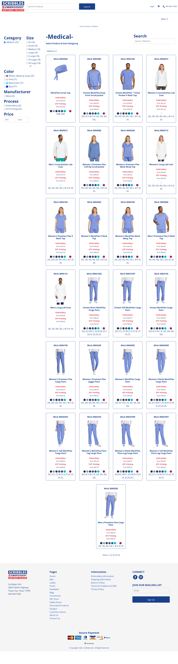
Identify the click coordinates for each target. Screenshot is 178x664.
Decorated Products (59, 605)
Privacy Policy (97, 589)
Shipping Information (101, 579)
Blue (11, 86)
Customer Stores (58, 612)
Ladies (53, 582)
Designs (53, 608)
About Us (54, 615)
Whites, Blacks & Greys (19, 76)
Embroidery (60, 97)
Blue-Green (14, 83)
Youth (52, 586)
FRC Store (54, 599)
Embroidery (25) (13, 105)
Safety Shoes (56, 602)
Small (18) (33, 45)
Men (52, 579)
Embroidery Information (102, 576)
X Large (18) (33, 56)
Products (88, 26)
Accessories (55, 595)
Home (82, 26)
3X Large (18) (34, 63)
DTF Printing (60, 104)
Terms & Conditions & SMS (103, 586)
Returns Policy (98, 582)
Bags (52, 592)
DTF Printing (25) (14, 109)
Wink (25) (10, 96)
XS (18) (31, 42)
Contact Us (55, 618)
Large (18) (33, 52)
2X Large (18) (34, 59)
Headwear (54, 589)
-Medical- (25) (12, 42)
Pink (11, 79)
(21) (11, 79)
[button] (158, 6)
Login (152, 6)
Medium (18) (34, 49)
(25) (20, 76)
